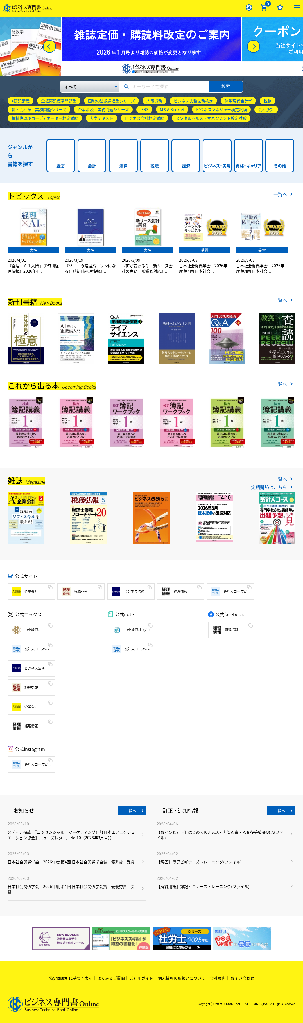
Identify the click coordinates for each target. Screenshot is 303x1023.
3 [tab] (144, 71)
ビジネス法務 (134, 591)
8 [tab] (172, 71)
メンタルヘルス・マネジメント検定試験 (211, 118)
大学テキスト (101, 118)
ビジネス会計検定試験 (144, 118)
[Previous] (49, 46)
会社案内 (218, 978)
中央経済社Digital (138, 629)
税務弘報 (81, 591)
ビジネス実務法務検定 (193, 101)
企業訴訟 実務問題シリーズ (103, 109)
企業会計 (31, 591)
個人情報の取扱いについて (181, 978)
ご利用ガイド (141, 978)
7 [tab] (167, 71)
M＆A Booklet (172, 109)
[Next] (253, 46)
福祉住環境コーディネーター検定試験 (45, 118)
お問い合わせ (242, 978)
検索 (225, 86)
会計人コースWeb (236, 591)
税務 (268, 101)
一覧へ (280, 194)
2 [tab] (138, 71)
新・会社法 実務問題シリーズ (39, 109)
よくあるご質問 (111, 978)
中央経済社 (32, 629)
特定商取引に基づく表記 (70, 978)
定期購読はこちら (269, 487)
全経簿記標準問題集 (58, 101)
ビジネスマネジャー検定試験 (221, 109)
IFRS (144, 109)
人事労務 (154, 101)
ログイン (249, 7)
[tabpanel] (151, 46)
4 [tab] (150, 71)
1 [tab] (133, 71)
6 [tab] (161, 71)
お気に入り (280, 7)
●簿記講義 (21, 101)
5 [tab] (155, 71)
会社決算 (266, 109)
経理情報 (180, 591)
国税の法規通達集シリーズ (111, 101)
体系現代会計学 (238, 101)
